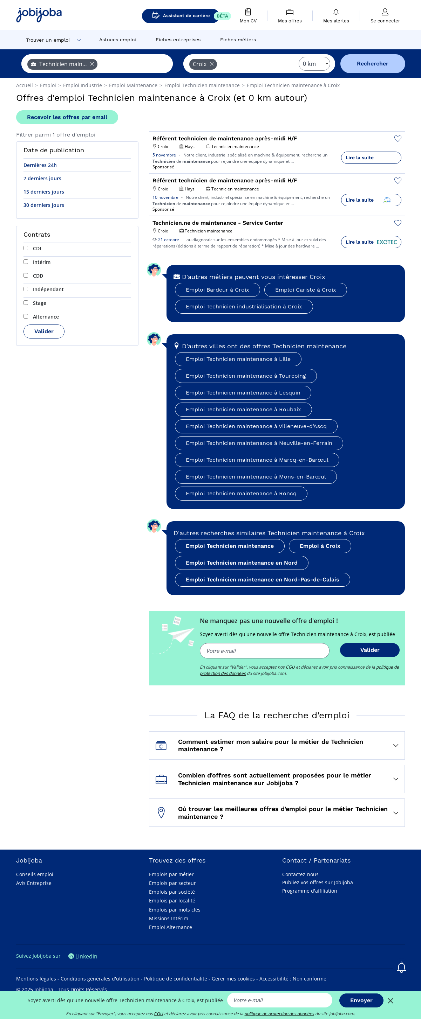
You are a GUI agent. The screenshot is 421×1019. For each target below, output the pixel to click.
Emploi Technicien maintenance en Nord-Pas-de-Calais (262, 579)
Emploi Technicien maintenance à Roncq (241, 493)
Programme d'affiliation (309, 890)
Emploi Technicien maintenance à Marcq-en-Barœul (257, 459)
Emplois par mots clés (175, 909)
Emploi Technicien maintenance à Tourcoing (246, 375)
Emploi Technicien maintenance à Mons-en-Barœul (256, 476)
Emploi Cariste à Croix (305, 289)
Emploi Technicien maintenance (230, 546)
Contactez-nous (300, 874)
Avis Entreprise (34, 883)
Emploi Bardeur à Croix (217, 289)
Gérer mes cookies (233, 978)
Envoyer (361, 1000)
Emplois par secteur (172, 883)
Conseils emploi (34, 874)
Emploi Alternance (170, 927)
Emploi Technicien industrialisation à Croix (244, 306)
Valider (44, 331)
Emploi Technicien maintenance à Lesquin (243, 392)
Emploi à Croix (320, 546)
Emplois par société (172, 891)
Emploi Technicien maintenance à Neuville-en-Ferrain (259, 443)
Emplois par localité (172, 900)
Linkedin (82, 956)
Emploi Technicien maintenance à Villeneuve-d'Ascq (256, 426)
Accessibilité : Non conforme (292, 978)
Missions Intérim (168, 918)
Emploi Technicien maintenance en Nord (242, 562)
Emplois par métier (171, 874)
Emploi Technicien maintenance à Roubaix (243, 409)
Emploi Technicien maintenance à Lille (238, 359)
